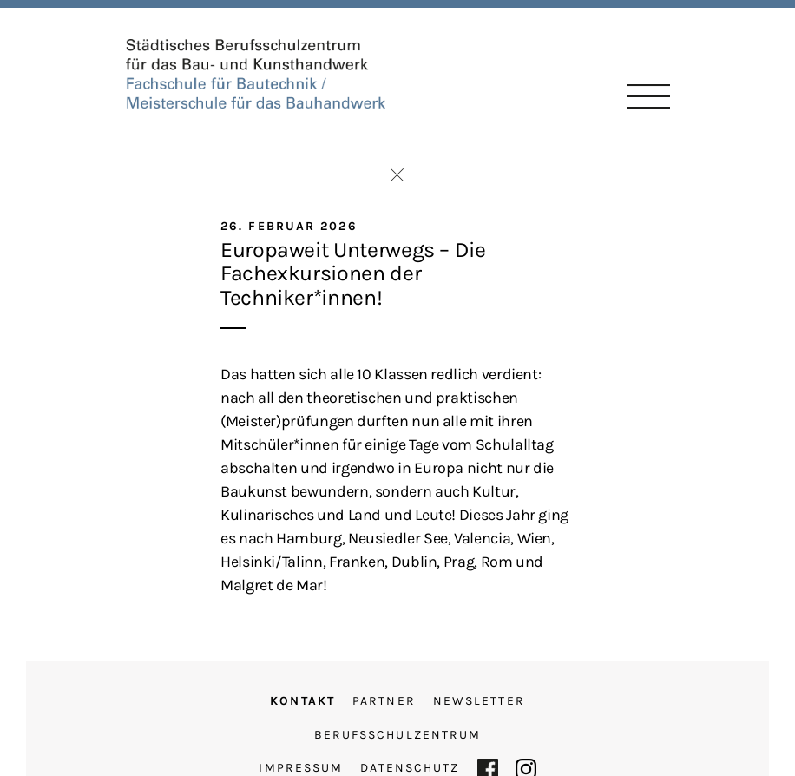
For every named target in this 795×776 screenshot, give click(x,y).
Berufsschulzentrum (398, 734)
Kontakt (302, 701)
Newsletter (479, 701)
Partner (384, 701)
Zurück (397, 174)
